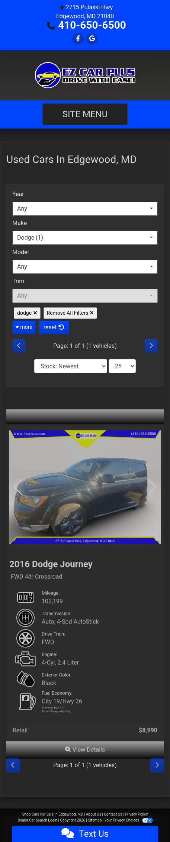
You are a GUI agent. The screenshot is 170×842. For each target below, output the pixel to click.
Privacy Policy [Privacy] (136, 814)
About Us (93, 814)
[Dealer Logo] (85, 75)
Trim (18, 281)
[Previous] (19, 346)
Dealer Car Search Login (37, 820)
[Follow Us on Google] (91, 38)
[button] (152, 498)
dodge (27, 313)
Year (18, 194)
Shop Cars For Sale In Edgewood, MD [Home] (52, 814)
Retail (20, 741)
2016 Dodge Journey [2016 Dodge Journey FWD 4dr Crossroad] (51, 575)
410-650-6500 (92, 25)
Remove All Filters (70, 313)
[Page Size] (122, 366)
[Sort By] (70, 366)
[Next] (151, 346)
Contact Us (113, 814)
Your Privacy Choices (129, 820)
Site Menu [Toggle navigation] (85, 114)
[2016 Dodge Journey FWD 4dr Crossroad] (85, 498)
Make (19, 223)
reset (54, 327)
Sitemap (95, 820)
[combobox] (85, 209)
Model (20, 252)
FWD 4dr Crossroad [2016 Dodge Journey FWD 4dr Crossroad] (36, 588)
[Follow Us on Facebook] (78, 38)
